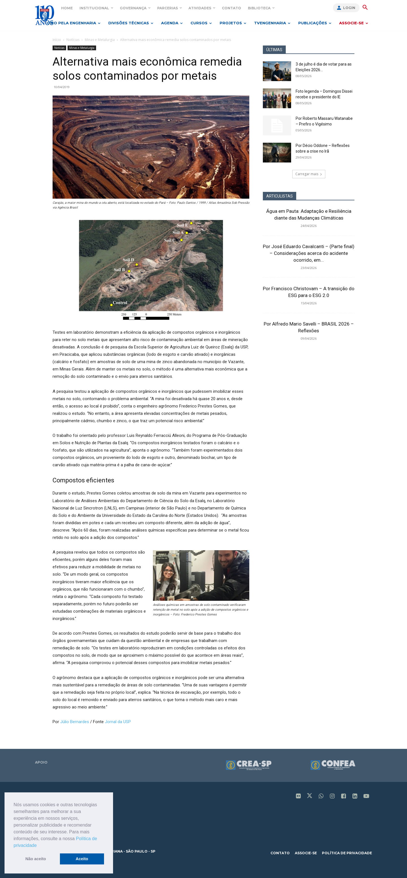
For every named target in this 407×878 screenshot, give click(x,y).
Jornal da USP (118, 721)
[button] (39, 846)
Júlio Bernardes (75, 721)
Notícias (72, 39)
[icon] (298, 796)
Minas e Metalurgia (100, 39)
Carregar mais (308, 174)
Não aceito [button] (35, 859)
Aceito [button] (82, 859)
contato (280, 853)
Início (57, 39)
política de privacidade (347, 853)
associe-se (306, 853)
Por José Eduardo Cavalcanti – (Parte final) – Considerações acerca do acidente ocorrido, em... (308, 253)
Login (349, 8)
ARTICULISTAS (279, 196)
